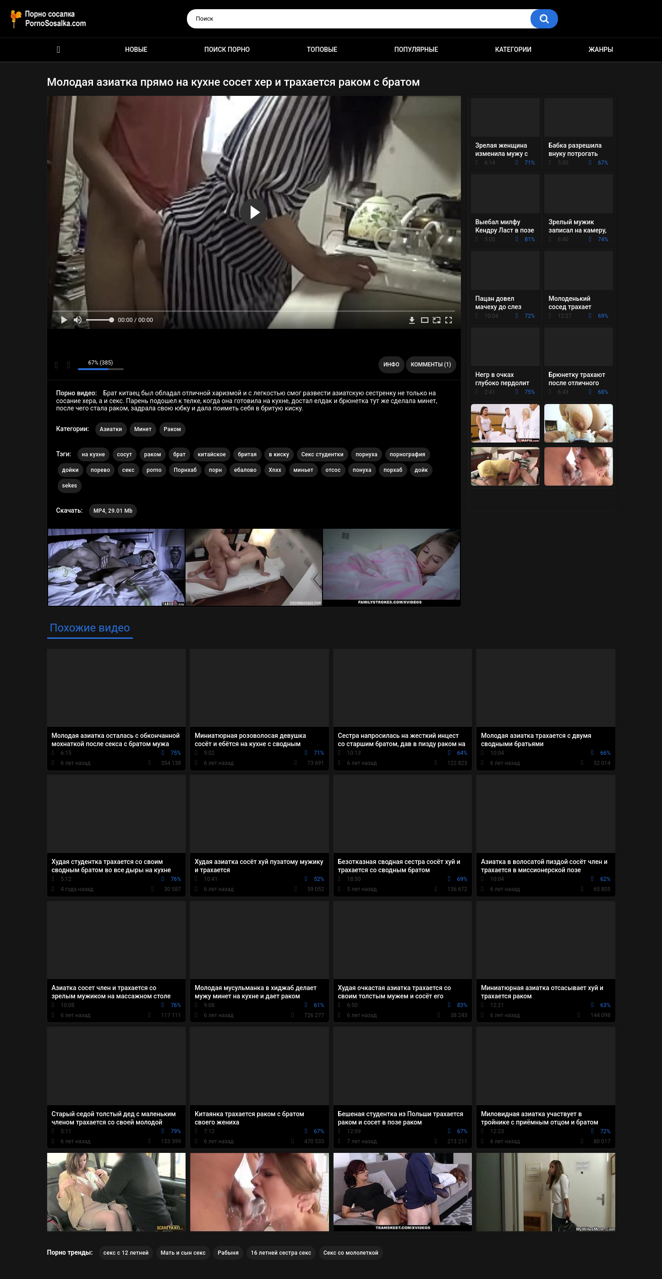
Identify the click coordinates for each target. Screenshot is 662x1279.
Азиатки (111, 429)
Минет (143, 429)
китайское (212, 454)
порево (100, 470)
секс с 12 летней (126, 1253)
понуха (362, 470)
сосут (124, 454)
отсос (333, 470)
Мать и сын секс (183, 1253)
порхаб (392, 470)
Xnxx (275, 470)
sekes (69, 485)
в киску (279, 454)
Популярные (416, 49)
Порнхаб (185, 470)
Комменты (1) (431, 364)
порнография (408, 454)
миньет (303, 470)
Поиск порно (227, 49)
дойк (421, 470)
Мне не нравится (68, 365)
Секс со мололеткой (350, 1253)
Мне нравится (56, 365)
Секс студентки (322, 454)
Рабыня (228, 1253)
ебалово (245, 470)
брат (179, 454)
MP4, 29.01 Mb (112, 511)
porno (154, 470)
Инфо (391, 364)
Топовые (322, 49)
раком (152, 454)
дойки (70, 470)
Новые (136, 49)
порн (215, 470)
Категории (513, 49)
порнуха (367, 454)
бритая (247, 454)
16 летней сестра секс (281, 1253)
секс (128, 470)
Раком (172, 429)
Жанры (601, 49)
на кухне (93, 454)
